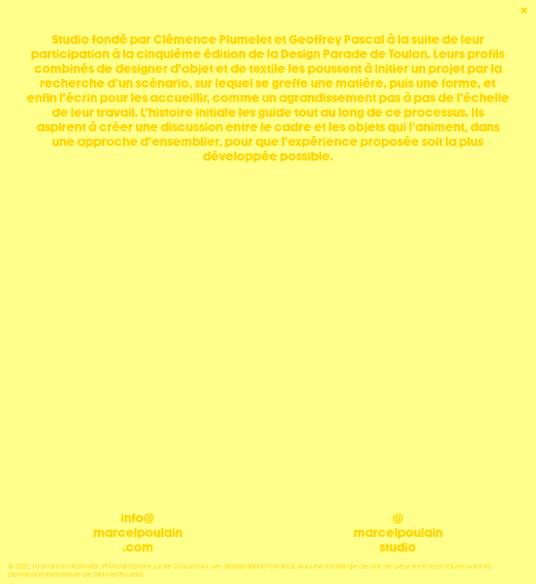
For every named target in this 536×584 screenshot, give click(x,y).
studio (397, 547)
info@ (137, 518)
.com (137, 547)
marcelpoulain (137, 533)
